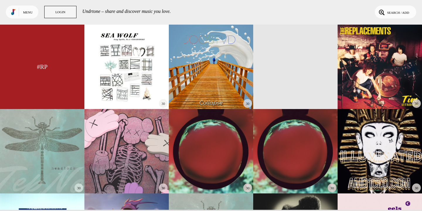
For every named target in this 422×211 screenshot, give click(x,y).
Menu (28, 12)
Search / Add (393, 12)
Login (60, 12)
